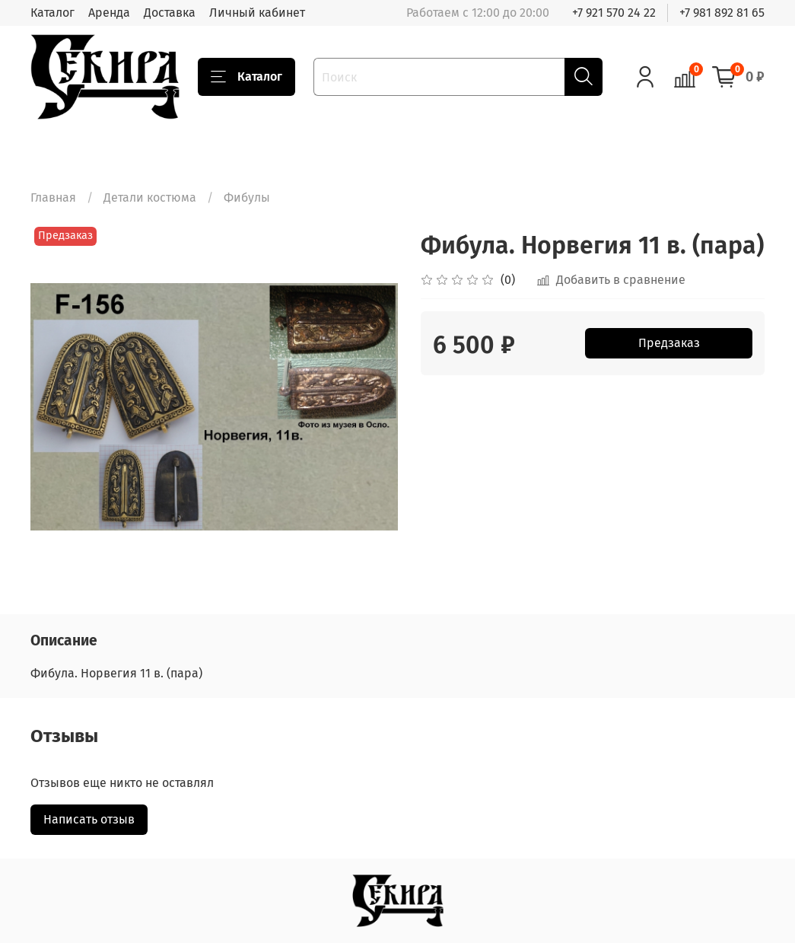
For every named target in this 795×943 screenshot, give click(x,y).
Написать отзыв (89, 819)
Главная (53, 197)
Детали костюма (149, 197)
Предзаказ (669, 343)
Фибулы (247, 197)
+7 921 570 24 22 (614, 12)
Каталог (52, 12)
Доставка (170, 12)
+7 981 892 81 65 (722, 12)
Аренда (109, 12)
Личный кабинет (257, 12)
